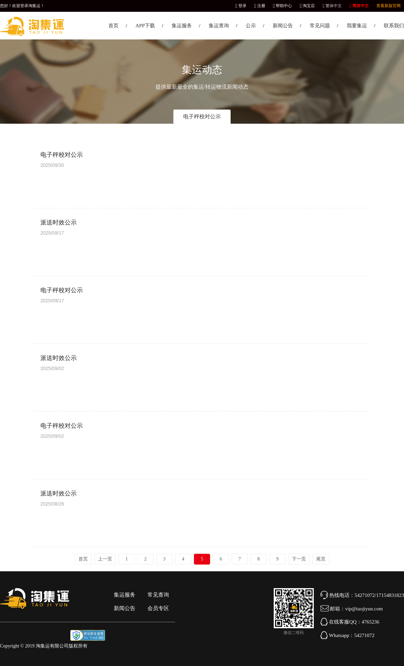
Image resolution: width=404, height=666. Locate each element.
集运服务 (182, 25)
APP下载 (145, 25)
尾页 (321, 559)
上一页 (105, 559)
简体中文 (359, 5)
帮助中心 (282, 5)
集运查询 (219, 25)
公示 (251, 25)
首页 (113, 25)
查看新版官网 (388, 5)
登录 (240, 5)
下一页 (299, 559)
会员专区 (158, 608)
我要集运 (357, 25)
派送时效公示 (58, 222)
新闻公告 (283, 25)
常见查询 (158, 595)
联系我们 (394, 25)
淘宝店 (307, 5)
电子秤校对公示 (202, 116)
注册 (259, 5)
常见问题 (320, 25)
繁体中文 (332, 5)
